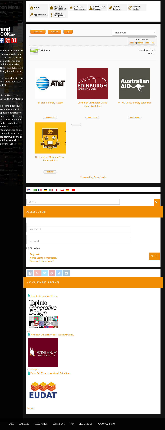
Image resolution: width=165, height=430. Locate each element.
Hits (152, 43)
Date (146, 43)
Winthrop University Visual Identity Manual (77, 335)
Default (131, 43)
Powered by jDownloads (105, 178)
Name (140, 43)
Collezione (59, 423)
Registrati (60, 255)
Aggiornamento (106, 423)
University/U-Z (59, 370)
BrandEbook (86, 423)
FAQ (72, 423)
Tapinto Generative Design (69, 296)
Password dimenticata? (67, 262)
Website (56, 409)
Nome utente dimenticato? (68, 258)
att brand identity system (71, 103)
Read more (71, 118)
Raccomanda (40, 423)
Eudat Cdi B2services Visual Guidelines (76, 374)
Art (54, 332)
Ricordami (58, 249)
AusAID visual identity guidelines (71, 157)
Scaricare (24, 423)
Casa (11, 423)
